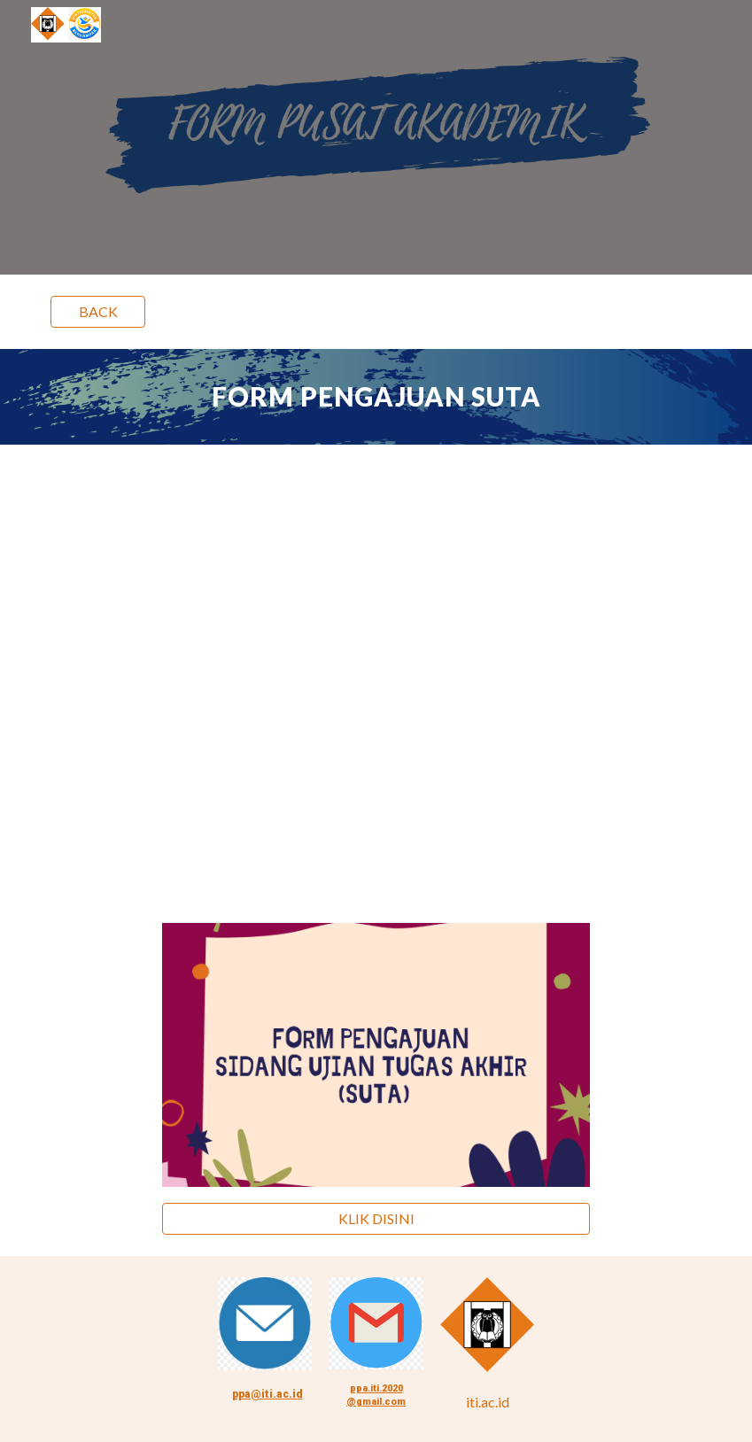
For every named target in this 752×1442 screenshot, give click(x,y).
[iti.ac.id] (487, 1402)
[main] (376, 396)
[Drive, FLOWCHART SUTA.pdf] (376, 673)
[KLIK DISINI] (376, 1219)
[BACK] (97, 312)
